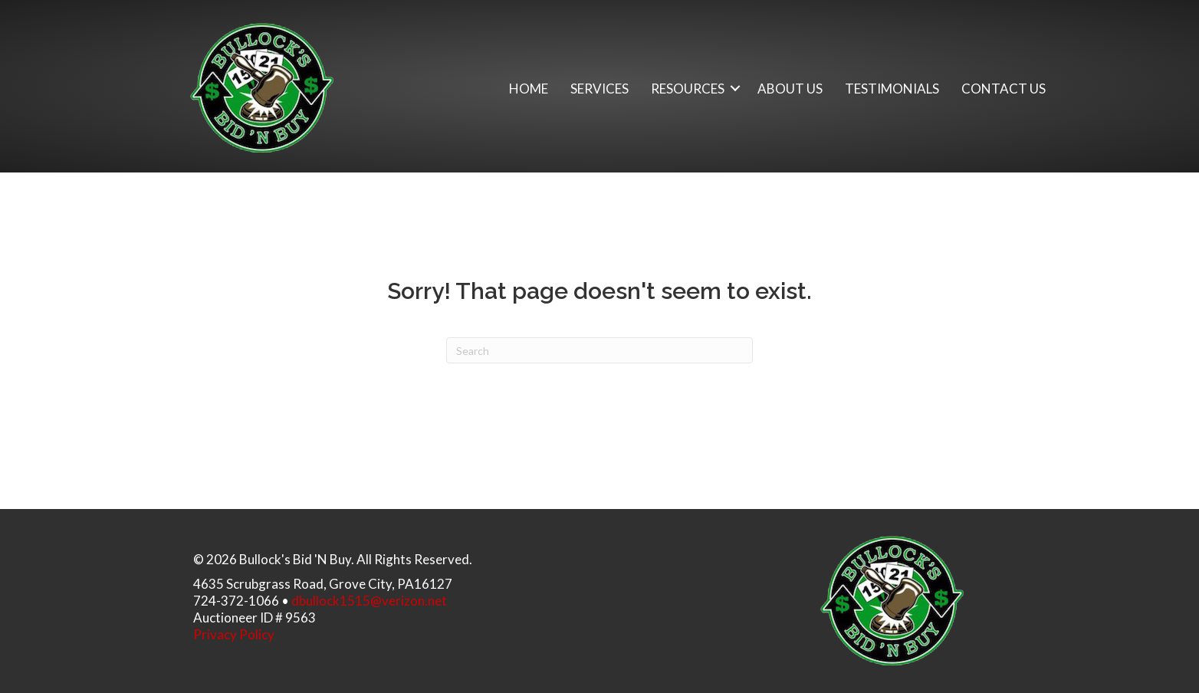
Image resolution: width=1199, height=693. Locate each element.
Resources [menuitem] (687, 88)
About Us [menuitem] (790, 88)
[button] (735, 88)
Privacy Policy (233, 634)
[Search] (599, 350)
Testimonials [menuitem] (892, 88)
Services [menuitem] (599, 88)
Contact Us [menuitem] (1003, 88)
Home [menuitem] (528, 88)
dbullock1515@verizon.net (369, 601)
